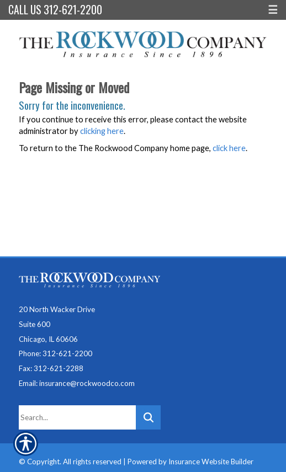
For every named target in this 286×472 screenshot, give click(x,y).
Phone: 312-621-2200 (55, 353)
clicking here (102, 131)
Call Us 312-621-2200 (55, 10)
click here (229, 148)
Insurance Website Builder (210, 461)
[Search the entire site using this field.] (77, 417)
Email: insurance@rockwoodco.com (77, 383)
